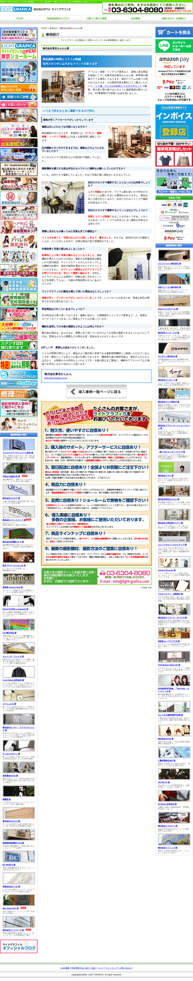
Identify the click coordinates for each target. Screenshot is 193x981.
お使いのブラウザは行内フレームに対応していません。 (19, 494)
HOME (44, 28)
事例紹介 (54, 28)
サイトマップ (111, 968)
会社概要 (65, 968)
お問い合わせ (125, 968)
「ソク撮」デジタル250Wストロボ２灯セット (117, 86)
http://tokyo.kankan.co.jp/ (55, 378)
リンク (101, 968)
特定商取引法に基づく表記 (83, 968)
